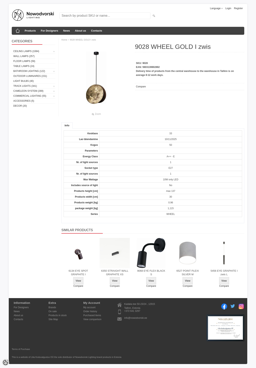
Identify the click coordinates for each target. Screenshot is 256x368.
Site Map (53, 319)
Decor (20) (20, 105)
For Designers (49, 30)
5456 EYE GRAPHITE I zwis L (224, 272)
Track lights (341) (25, 86)
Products (30, 30)
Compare (141, 86)
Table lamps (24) (23, 66)
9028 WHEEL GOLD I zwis (83, 40)
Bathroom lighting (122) (29, 71)
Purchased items (92, 315)
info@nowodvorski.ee (135, 318)
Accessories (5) (23, 100)
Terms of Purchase (21, 349)
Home (64, 40)
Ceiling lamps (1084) (26, 51)
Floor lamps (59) (24, 61)
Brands (52, 307)
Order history (90, 311)
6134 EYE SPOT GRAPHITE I (78, 272)
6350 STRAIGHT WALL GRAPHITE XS (114, 272)
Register (238, 8)
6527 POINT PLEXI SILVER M (187, 272)
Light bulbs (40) (23, 81)
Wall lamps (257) (24, 56)
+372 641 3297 (132, 311)
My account (89, 307)
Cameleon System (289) (28, 91)
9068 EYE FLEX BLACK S (151, 272)
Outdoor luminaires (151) (30, 76)
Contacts (96, 30)
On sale (52, 311)
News (66, 30)
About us (80, 30)
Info (67, 125)
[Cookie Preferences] (5, 362)
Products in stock (57, 315)
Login (228, 8)
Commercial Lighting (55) (29, 96)
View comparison (92, 319)
